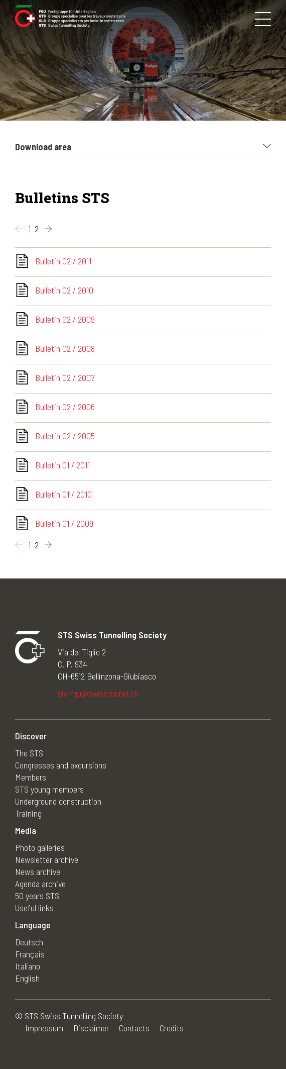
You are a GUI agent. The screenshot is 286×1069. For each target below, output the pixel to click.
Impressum (44, 1027)
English (27, 978)
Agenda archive (40, 883)
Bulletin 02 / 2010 (64, 290)
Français (30, 953)
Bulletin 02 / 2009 (65, 319)
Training (28, 813)
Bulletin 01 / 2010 (63, 494)
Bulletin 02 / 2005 (65, 435)
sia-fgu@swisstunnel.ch (98, 693)
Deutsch (29, 941)
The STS (29, 752)
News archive (37, 871)
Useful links (34, 907)
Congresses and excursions (60, 764)
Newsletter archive (46, 859)
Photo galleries (40, 847)
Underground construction (58, 801)
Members (30, 777)
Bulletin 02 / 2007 (64, 377)
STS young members (49, 789)
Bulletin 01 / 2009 (64, 523)
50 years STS (37, 895)
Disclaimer (91, 1027)
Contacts (134, 1027)
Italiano (27, 965)
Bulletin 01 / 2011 (62, 464)
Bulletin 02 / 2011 (63, 260)
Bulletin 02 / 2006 (65, 406)
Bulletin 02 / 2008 (65, 348)
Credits (172, 1027)
